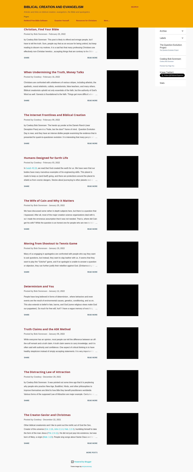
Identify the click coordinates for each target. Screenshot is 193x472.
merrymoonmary (87, 466)
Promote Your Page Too (167, 66)
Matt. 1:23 (47, 437)
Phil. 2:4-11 (53, 433)
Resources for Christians (86, 21)
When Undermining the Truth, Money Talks (54, 72)
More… (107, 21)
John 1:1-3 (59, 429)
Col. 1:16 (49, 429)
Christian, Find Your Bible (41, 29)
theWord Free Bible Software (35, 21)
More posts (91, 452)
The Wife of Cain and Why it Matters (49, 200)
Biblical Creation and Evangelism (53, 7)
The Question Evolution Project (169, 50)
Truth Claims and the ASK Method (47, 329)
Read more (92, 57)
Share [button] (26, 57)
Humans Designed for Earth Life (46, 158)
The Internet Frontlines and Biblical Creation (55, 115)
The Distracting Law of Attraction (47, 372)
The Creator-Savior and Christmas (47, 415)
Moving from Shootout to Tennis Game (50, 243)
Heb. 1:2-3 (69, 429)
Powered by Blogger (81, 462)
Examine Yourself (62, 21)
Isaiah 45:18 (31, 168)
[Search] (134, 7)
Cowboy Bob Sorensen (167, 61)
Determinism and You (39, 286)
